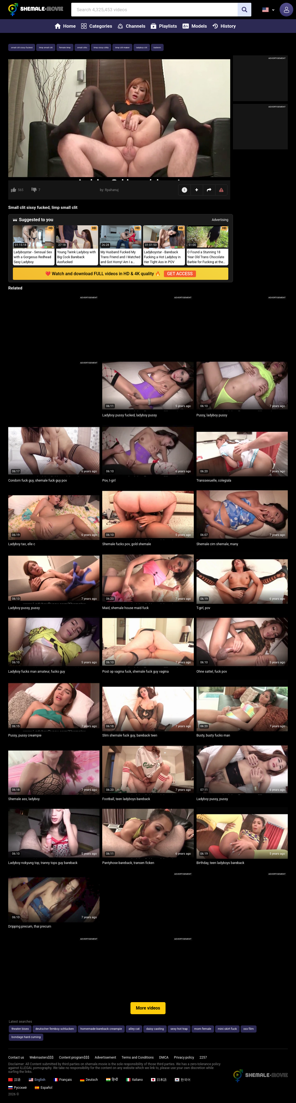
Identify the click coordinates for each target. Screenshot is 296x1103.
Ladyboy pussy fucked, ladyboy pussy (129, 415)
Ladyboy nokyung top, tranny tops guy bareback (42, 863)
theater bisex (20, 1029)
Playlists (164, 26)
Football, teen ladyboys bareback (126, 799)
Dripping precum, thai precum (29, 926)
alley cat (134, 1029)
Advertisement (105, 1057)
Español (43, 1088)
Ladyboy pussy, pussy (24, 608)
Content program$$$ (74, 1057)
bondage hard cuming (26, 1037)
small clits (82, 47)
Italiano (134, 1080)
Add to (196, 189)
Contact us (16, 1057)
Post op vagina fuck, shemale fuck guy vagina (135, 671)
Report (221, 190)
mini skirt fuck (227, 1029)
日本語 (159, 1080)
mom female (202, 1029)
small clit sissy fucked (21, 47)
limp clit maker (122, 47)
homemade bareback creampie (101, 1029)
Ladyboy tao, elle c (21, 544)
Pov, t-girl (109, 480)
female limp (65, 47)
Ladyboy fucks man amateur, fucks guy (36, 671)
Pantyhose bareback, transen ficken (128, 863)
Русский (17, 1088)
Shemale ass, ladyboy (24, 799)
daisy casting (155, 1029)
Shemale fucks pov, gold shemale (126, 544)
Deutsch (89, 1080)
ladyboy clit (141, 47)
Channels (131, 26)
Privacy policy (184, 1057)
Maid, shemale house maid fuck (125, 608)
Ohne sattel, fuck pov (212, 671)
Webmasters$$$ (42, 1057)
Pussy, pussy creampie (24, 735)
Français (63, 1080)
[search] (244, 9)
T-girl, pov (203, 608)
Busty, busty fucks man (213, 735)
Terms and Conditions (138, 1057)
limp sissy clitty (101, 47)
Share (209, 190)
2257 (203, 1057)
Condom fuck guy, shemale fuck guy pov (37, 480)
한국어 (182, 1080)
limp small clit (45, 47)
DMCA (164, 1057)
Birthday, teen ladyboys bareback (220, 863)
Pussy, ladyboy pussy (212, 415)
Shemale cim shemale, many (217, 544)
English (37, 1080)
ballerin (157, 47)
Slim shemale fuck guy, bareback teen (129, 735)
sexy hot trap (179, 1029)
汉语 (14, 1080)
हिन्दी (112, 1080)
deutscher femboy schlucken (54, 1029)
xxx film (248, 1029)
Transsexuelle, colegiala (214, 480)
